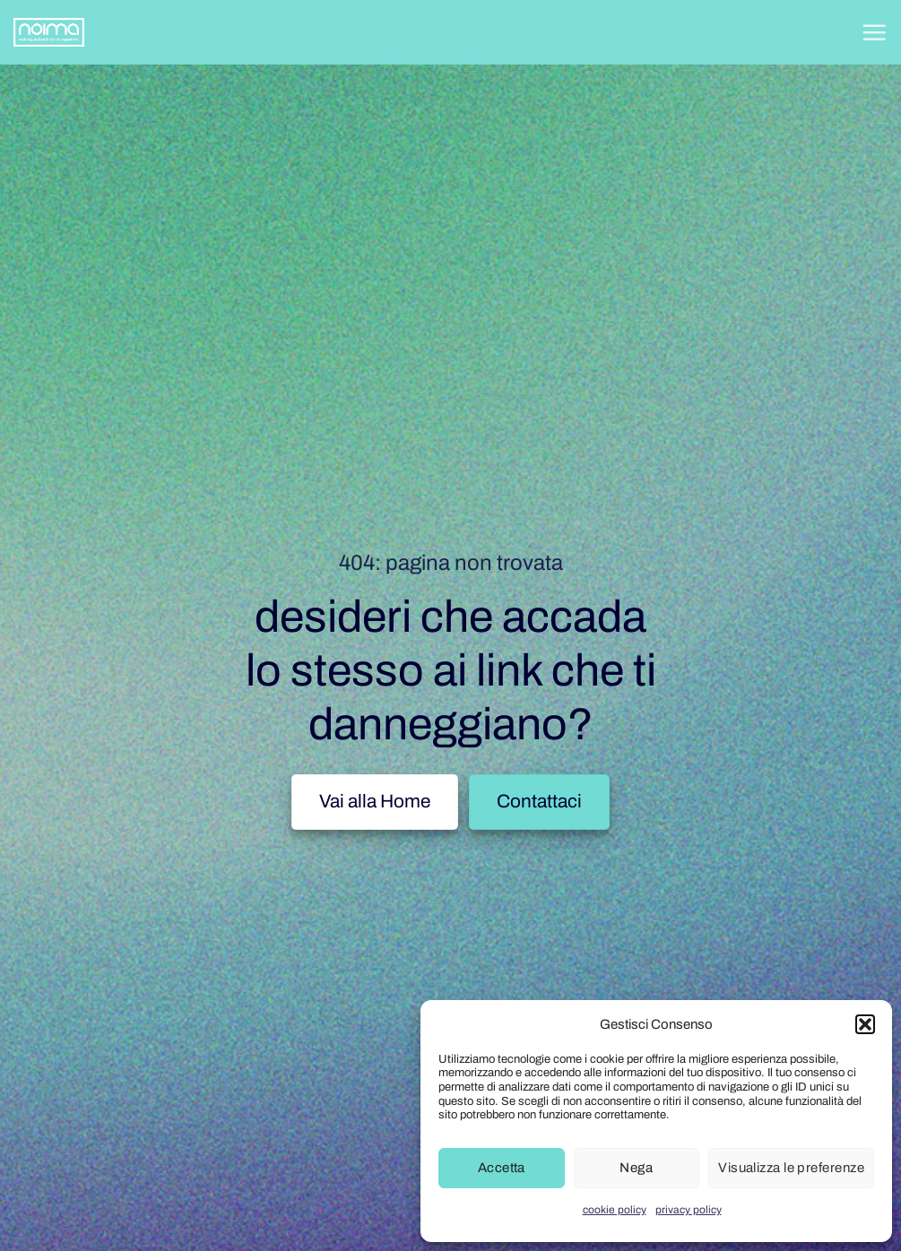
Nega (636, 1167)
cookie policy (614, 1210)
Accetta (501, 1167)
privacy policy (688, 1210)
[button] (865, 1024)
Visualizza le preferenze (791, 1167)
